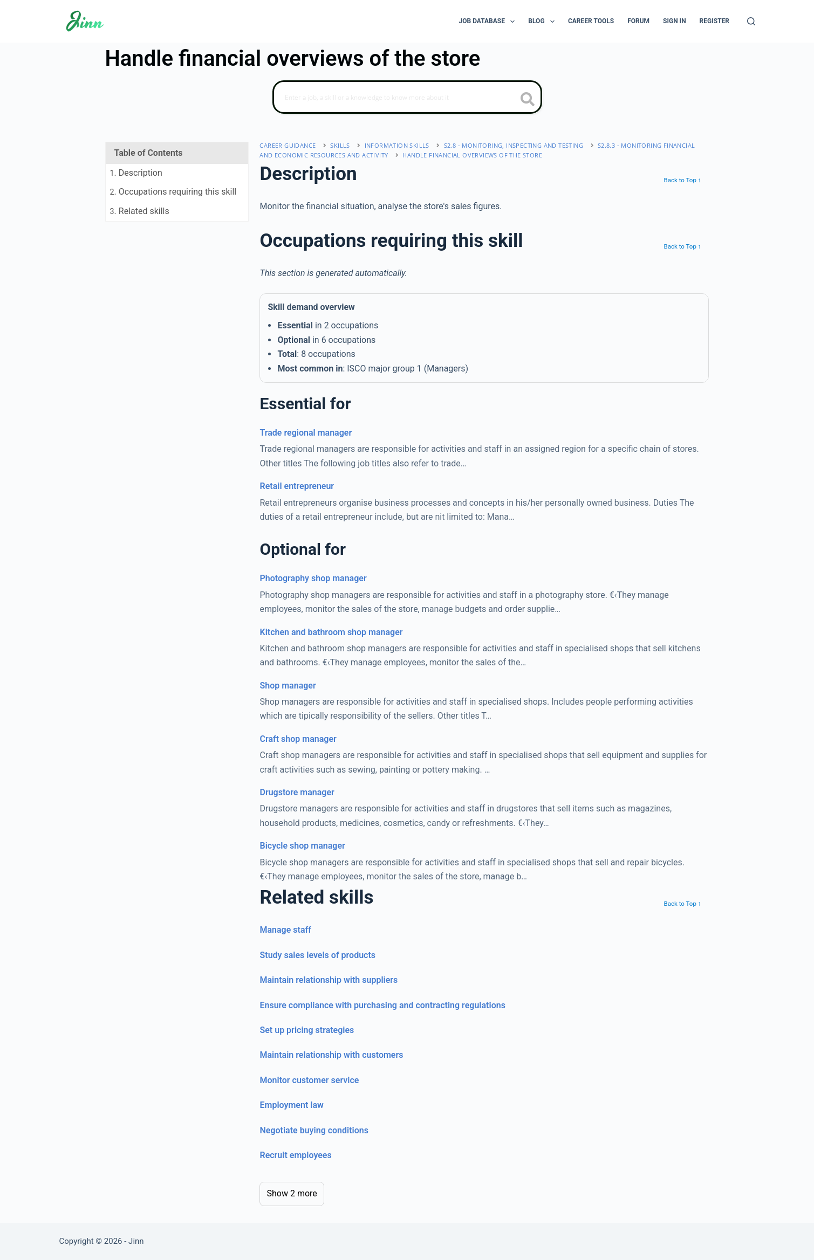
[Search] (751, 21)
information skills (397, 145)
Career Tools (591, 21)
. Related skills (139, 211)
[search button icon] (528, 100)
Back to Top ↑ (682, 180)
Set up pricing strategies (306, 1030)
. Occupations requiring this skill (173, 192)
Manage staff (285, 930)
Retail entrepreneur (296, 486)
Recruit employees (295, 1155)
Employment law (291, 1105)
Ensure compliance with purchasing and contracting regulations (382, 1005)
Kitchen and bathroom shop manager (330, 632)
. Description (136, 173)
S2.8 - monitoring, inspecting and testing (513, 145)
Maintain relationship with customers (331, 1055)
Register (714, 21)
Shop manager (287, 685)
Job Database (489, 21)
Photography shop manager (312, 578)
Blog (543, 21)
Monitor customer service (309, 1080)
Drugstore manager (296, 792)
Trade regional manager (305, 433)
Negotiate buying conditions (313, 1130)
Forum (638, 21)
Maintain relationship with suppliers (328, 980)
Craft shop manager (297, 739)
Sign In (674, 21)
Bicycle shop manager (302, 846)
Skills (340, 145)
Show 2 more (291, 1193)
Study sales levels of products (317, 955)
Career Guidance (287, 145)
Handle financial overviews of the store (472, 155)
